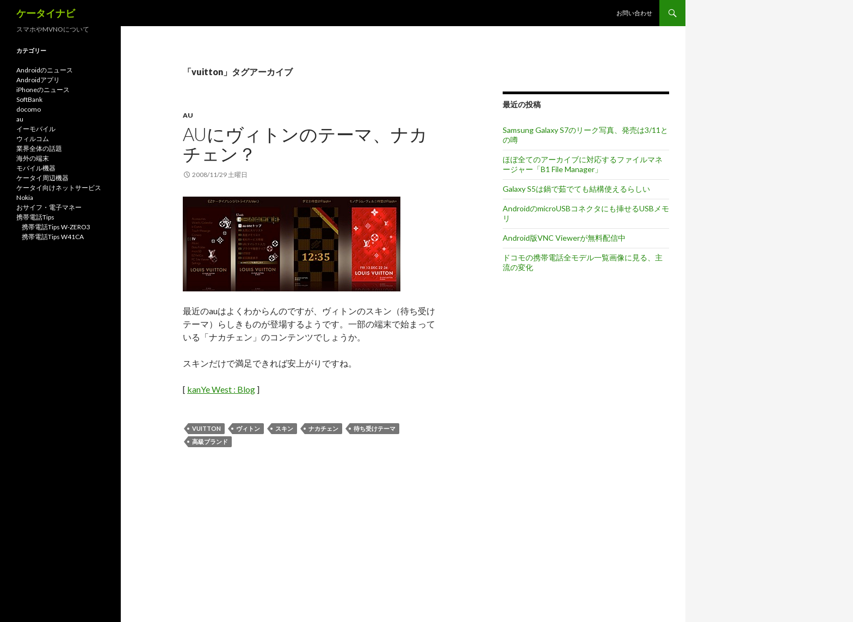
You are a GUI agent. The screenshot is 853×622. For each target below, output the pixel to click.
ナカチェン (323, 428)
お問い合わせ (634, 12)
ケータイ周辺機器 (42, 178)
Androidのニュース (44, 70)
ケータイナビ (45, 13)
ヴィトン (248, 428)
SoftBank (29, 99)
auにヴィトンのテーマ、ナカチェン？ (305, 143)
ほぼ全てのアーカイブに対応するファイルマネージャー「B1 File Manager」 (583, 164)
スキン (284, 428)
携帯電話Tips (35, 217)
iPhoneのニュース (43, 90)
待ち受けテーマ (374, 428)
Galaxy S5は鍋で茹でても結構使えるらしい (576, 188)
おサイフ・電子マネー (49, 207)
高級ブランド (210, 441)
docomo (28, 109)
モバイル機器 (35, 168)
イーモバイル (35, 129)
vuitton (206, 428)
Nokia (24, 197)
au (188, 115)
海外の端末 (32, 158)
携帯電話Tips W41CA (53, 237)
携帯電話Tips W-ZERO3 (56, 227)
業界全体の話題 (39, 148)
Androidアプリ (38, 80)
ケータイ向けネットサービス (58, 188)
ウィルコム (32, 139)
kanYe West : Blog (221, 389)
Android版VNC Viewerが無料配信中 (564, 237)
